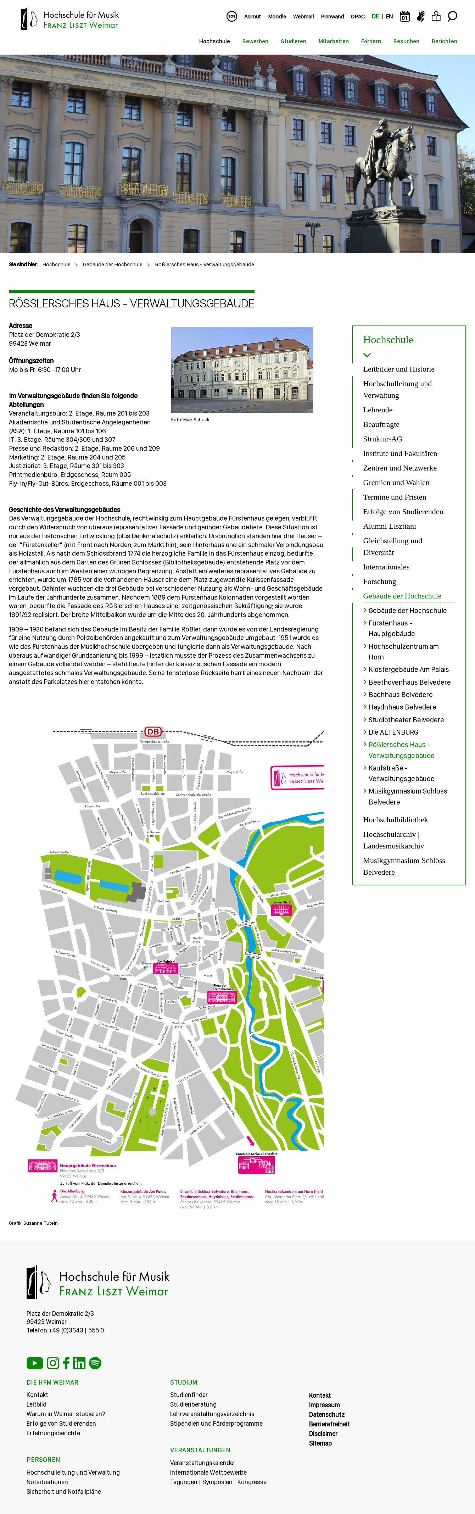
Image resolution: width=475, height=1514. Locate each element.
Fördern (371, 41)
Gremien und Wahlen (396, 482)
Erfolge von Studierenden (403, 511)
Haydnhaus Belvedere (402, 706)
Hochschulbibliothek (395, 817)
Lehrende (378, 409)
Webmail (303, 16)
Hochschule (214, 41)
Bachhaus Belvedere (401, 694)
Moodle (277, 16)
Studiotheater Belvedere (406, 718)
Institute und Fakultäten (400, 453)
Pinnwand (332, 16)
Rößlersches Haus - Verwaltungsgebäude (204, 264)
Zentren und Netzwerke (400, 467)
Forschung (379, 581)
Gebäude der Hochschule (112, 264)
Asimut (252, 16)
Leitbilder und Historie (399, 368)
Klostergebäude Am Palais (409, 669)
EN (389, 16)
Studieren (293, 41)
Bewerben (255, 41)
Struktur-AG (383, 438)
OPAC (358, 16)
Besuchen (406, 41)
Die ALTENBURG (393, 731)
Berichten (444, 41)
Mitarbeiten (334, 41)
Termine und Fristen (394, 496)
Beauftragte (381, 424)
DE (375, 16)
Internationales (386, 566)
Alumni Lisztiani (390, 526)
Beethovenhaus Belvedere (410, 681)
